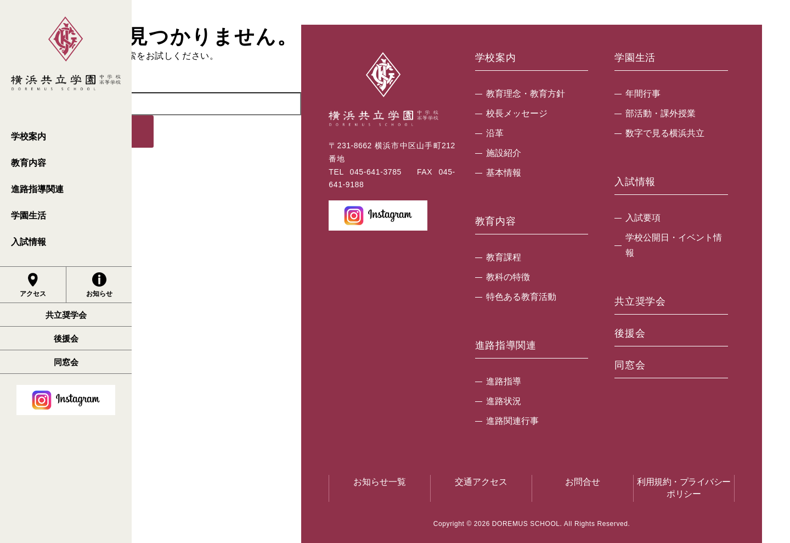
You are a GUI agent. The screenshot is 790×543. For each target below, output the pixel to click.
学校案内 (28, 136)
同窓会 (66, 362)
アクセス (33, 285)
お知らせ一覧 (379, 481)
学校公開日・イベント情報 (673, 245)
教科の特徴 (508, 277)
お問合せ (582, 481)
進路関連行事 (512, 421)
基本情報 (503, 172)
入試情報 (28, 242)
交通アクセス (481, 481)
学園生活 (28, 215)
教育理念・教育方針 (525, 93)
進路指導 (503, 381)
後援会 (66, 338)
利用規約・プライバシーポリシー (684, 488)
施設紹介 (503, 153)
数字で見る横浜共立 (664, 133)
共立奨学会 (66, 315)
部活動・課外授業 (660, 113)
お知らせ (99, 285)
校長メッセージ (517, 113)
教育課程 (503, 257)
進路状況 (503, 401)
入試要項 (643, 217)
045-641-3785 (376, 171)
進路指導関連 (37, 189)
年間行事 (643, 93)
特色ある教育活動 (521, 296)
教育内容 (28, 162)
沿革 (495, 133)
